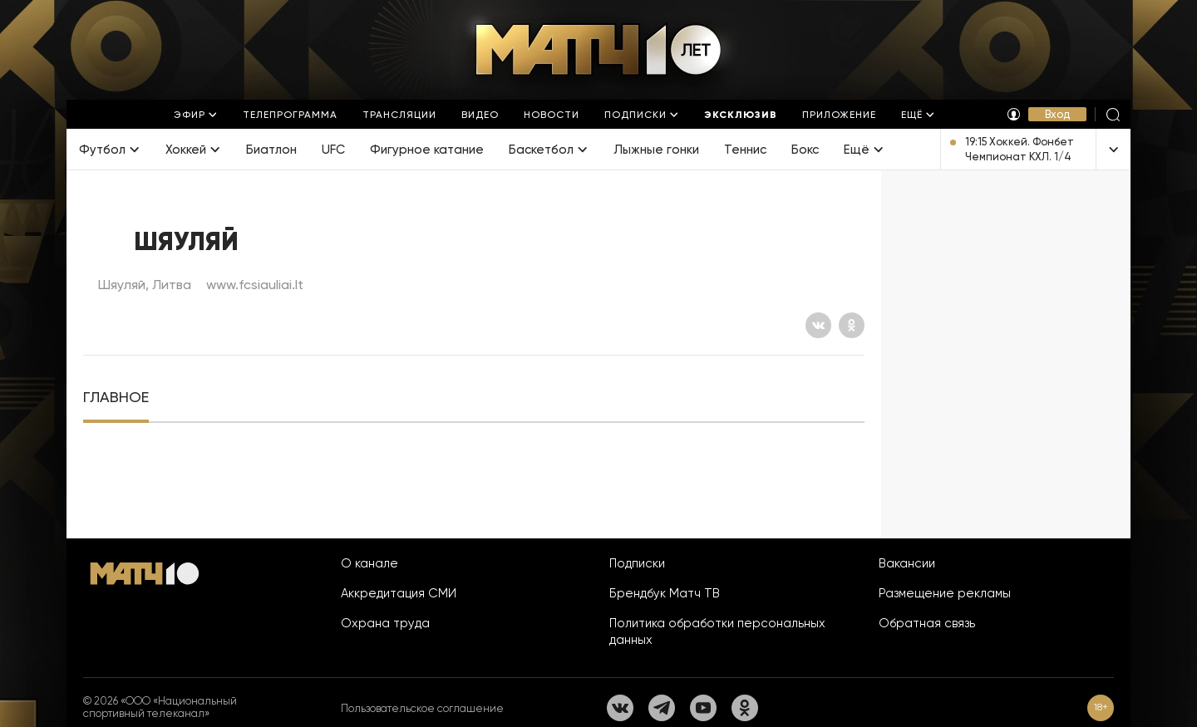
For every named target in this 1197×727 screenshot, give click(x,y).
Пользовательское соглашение (422, 708)
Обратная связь (927, 623)
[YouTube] (703, 708)
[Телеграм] (661, 708)
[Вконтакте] (818, 325)
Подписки (637, 563)
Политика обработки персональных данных (717, 631)
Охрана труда (385, 623)
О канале (369, 563)
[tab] (116, 397)
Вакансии (907, 563)
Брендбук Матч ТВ (664, 593)
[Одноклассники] (851, 325)
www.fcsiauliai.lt (254, 284)
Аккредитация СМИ (398, 593)
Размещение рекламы (945, 593)
